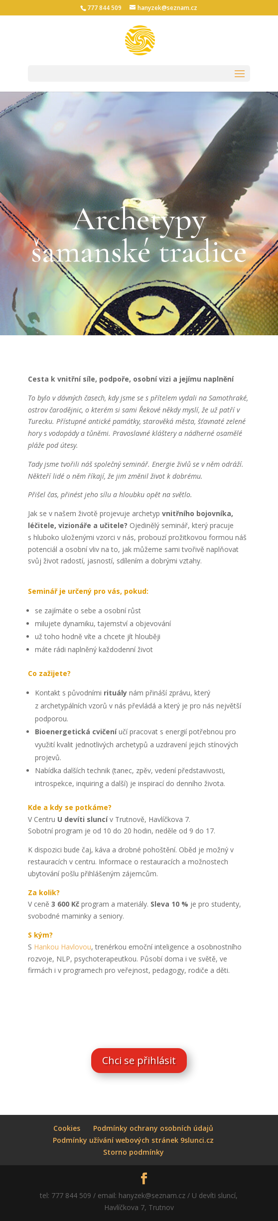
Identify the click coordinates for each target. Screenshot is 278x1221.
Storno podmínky (133, 1152)
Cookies (66, 1128)
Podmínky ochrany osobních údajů (153, 1128)
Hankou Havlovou (62, 946)
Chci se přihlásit (139, 1060)
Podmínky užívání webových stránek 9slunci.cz (133, 1140)
